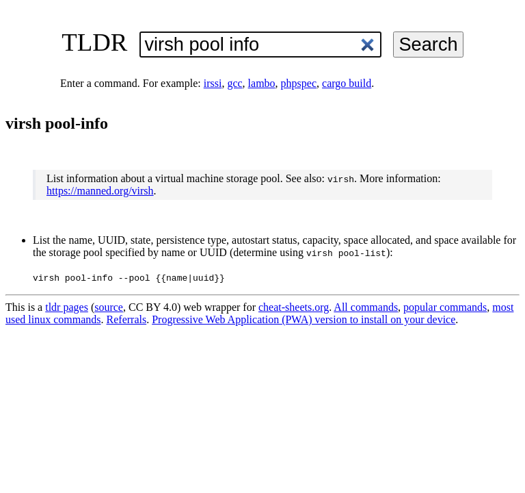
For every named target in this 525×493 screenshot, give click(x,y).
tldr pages (66, 307)
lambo (261, 83)
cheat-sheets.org (293, 307)
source (108, 307)
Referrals (127, 319)
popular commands (445, 307)
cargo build (346, 83)
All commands (366, 307)
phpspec (299, 83)
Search (428, 44)
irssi (213, 83)
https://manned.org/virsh (100, 191)
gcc (234, 83)
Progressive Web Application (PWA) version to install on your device (303, 319)
